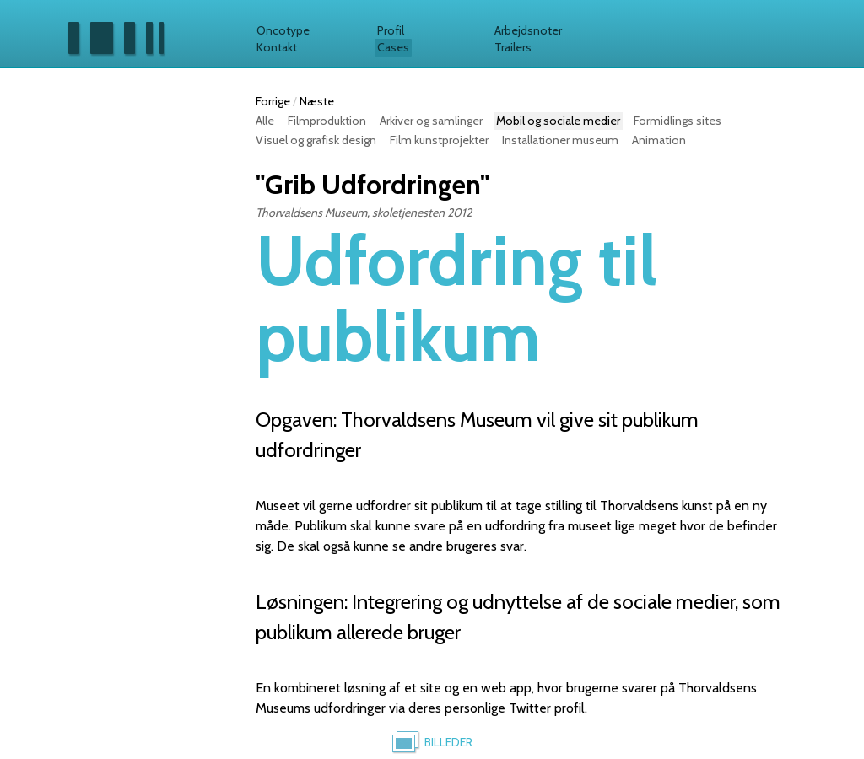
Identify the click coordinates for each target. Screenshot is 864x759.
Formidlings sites (677, 120)
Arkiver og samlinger (431, 120)
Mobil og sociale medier (558, 120)
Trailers (513, 47)
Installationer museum (560, 140)
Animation (659, 140)
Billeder (448, 742)
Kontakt (276, 47)
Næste (317, 101)
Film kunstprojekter (439, 140)
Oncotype (283, 30)
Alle (265, 120)
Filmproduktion (327, 120)
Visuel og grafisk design (316, 140)
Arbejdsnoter (528, 30)
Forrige (273, 101)
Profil (390, 30)
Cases (393, 47)
